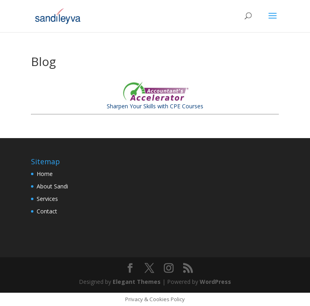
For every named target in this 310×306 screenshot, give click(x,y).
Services (47, 199)
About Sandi (52, 186)
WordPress (215, 281)
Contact (47, 211)
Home (45, 174)
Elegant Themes (137, 281)
